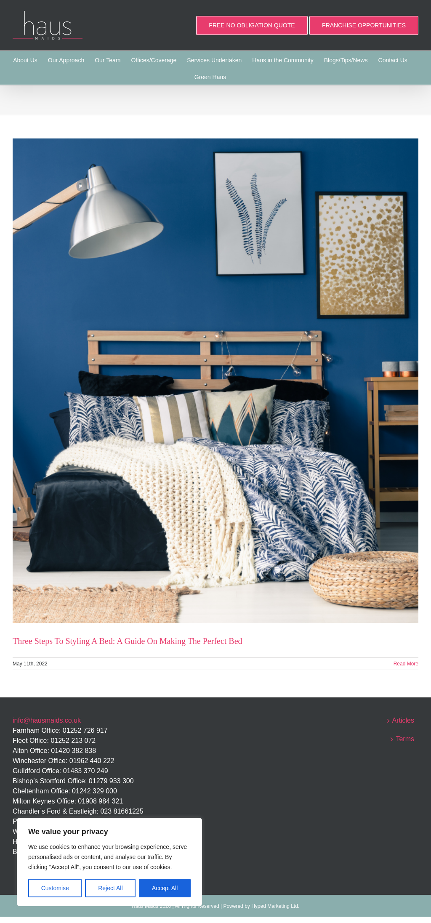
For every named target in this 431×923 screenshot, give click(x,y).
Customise (55, 888)
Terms (405, 738)
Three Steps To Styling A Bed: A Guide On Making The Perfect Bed (127, 641)
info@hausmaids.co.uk (47, 720)
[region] (109, 862)
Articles (403, 720)
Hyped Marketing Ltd (274, 906)
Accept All (165, 888)
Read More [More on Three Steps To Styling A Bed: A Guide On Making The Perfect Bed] (406, 664)
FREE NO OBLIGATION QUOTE (252, 25)
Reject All (110, 888)
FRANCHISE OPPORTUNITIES (364, 25)
